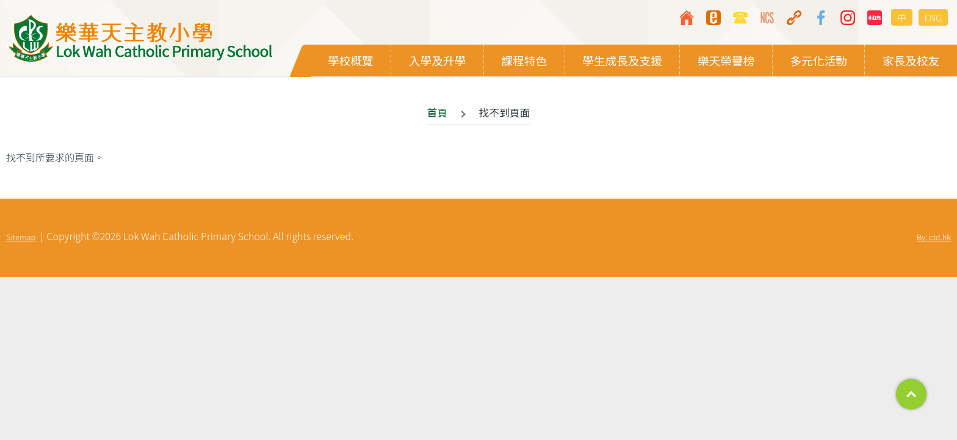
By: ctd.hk (934, 237)
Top (911, 394)
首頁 (437, 113)
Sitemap (20, 237)
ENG (933, 17)
